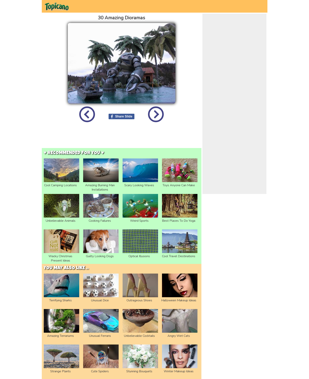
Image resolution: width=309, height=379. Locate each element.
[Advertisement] (121, 138)
